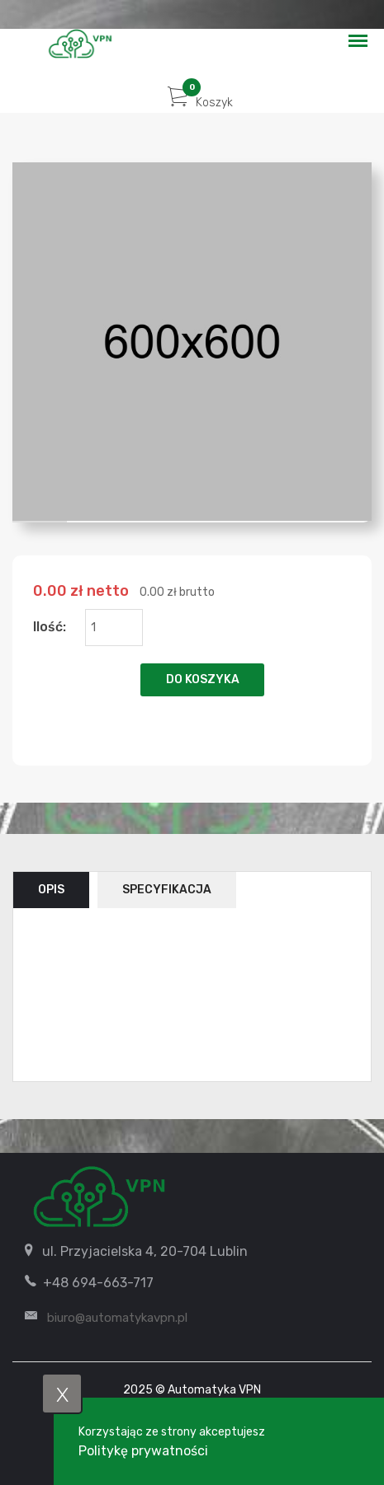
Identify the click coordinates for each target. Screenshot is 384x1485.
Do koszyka (202, 679)
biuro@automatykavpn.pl (117, 1317)
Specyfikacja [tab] (166, 890)
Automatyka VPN (214, 1390)
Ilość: (49, 627)
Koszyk (200, 103)
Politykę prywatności (143, 1451)
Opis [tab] (51, 890)
